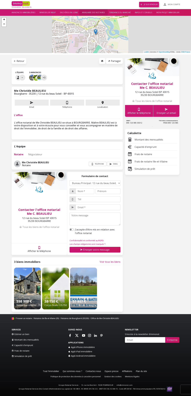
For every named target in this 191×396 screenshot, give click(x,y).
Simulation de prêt (141, 168)
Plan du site (141, 371)
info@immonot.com (125, 385)
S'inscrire (172, 340)
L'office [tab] (18, 115)
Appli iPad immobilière (80, 351)
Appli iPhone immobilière (81, 347)
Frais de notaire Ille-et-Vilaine (147, 161)
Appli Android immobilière (82, 355)
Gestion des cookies (112, 376)
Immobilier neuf (48, 12)
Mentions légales (132, 376)
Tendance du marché (120, 12)
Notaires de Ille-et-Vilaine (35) (46, 318)
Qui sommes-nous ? (72, 371)
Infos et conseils (143, 12)
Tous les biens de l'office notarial (39, 227)
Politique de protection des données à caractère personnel (76, 376)
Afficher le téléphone (39, 249)
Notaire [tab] (18, 154)
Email (32, 104)
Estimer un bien (20, 334)
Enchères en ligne (69, 12)
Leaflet (146, 52)
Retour (19, 61)
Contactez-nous (93, 371)
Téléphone (67, 107)
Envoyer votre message (95, 249)
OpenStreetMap (164, 52)
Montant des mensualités (145, 139)
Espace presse (111, 371)
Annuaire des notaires (93, 12)
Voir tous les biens (110, 261)
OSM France (185, 52)
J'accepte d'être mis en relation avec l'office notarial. (95, 231)
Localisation (103, 104)
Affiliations (127, 371)
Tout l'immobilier (51, 371)
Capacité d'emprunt (142, 146)
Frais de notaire (139, 154)
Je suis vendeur (149, 4)
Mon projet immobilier (168, 12)
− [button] (4, 24)
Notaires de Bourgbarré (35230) (75, 318)
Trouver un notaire (24, 318)
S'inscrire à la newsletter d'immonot (142, 334)
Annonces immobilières (23, 12)
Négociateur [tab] (35, 154)
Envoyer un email (166, 110)
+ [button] (4, 20)
